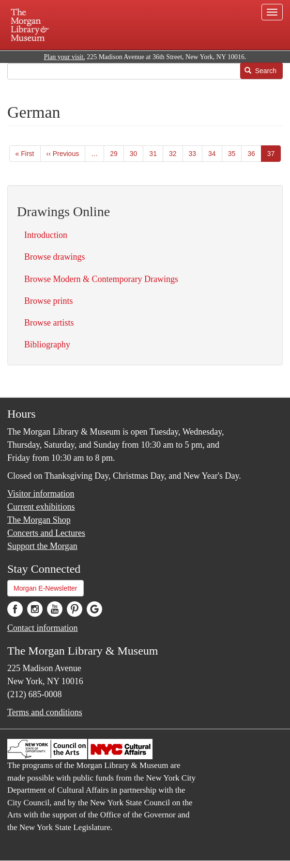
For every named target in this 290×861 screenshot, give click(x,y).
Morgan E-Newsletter (45, 588)
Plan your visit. (64, 57)
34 (215, 153)
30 (137, 153)
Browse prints (48, 301)
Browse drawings (54, 257)
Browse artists (49, 323)
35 (235, 153)
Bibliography (47, 344)
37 (274, 155)
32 (176, 153)
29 (117, 153)
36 (254, 153)
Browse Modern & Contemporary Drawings (101, 279)
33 (196, 153)
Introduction (45, 235)
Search (260, 71)
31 (156, 153)
